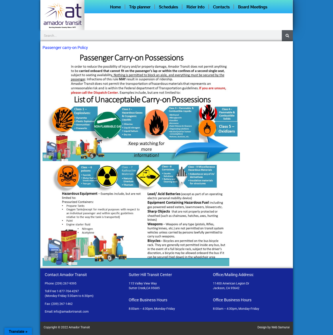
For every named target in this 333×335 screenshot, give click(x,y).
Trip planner (139, 7)
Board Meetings (252, 7)
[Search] (287, 35)
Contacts (221, 7)
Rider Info (195, 7)
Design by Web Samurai (273, 327)
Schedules (168, 7)
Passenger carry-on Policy (65, 47)
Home (115, 7)
